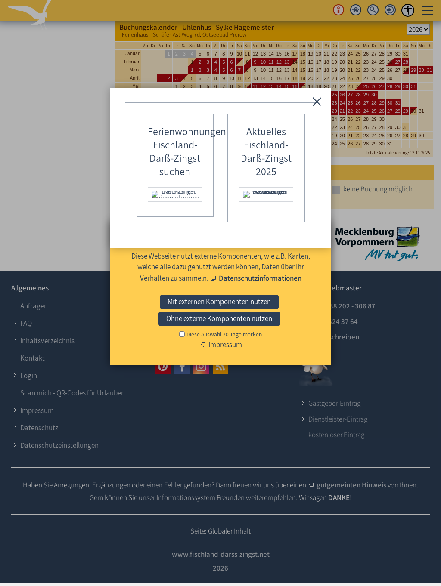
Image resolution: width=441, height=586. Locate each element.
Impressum (37, 410)
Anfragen (34, 306)
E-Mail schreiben (333, 337)
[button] (163, 366)
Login (28, 375)
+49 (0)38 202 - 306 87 (342, 306)
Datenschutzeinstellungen (59, 445)
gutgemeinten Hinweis (351, 485)
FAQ (26, 323)
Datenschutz (39, 427)
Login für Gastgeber (194, 302)
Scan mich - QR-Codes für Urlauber (72, 393)
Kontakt (32, 358)
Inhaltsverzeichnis (47, 340)
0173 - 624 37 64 (333, 321)
